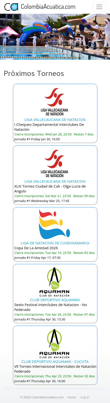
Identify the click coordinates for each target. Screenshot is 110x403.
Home (72, 397)
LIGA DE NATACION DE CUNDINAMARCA (55, 242)
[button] (8, 37)
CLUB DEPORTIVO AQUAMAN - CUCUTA (55, 361)
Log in (84, 397)
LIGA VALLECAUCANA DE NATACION (54, 119)
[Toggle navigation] (99, 7)
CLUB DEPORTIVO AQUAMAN (55, 299)
